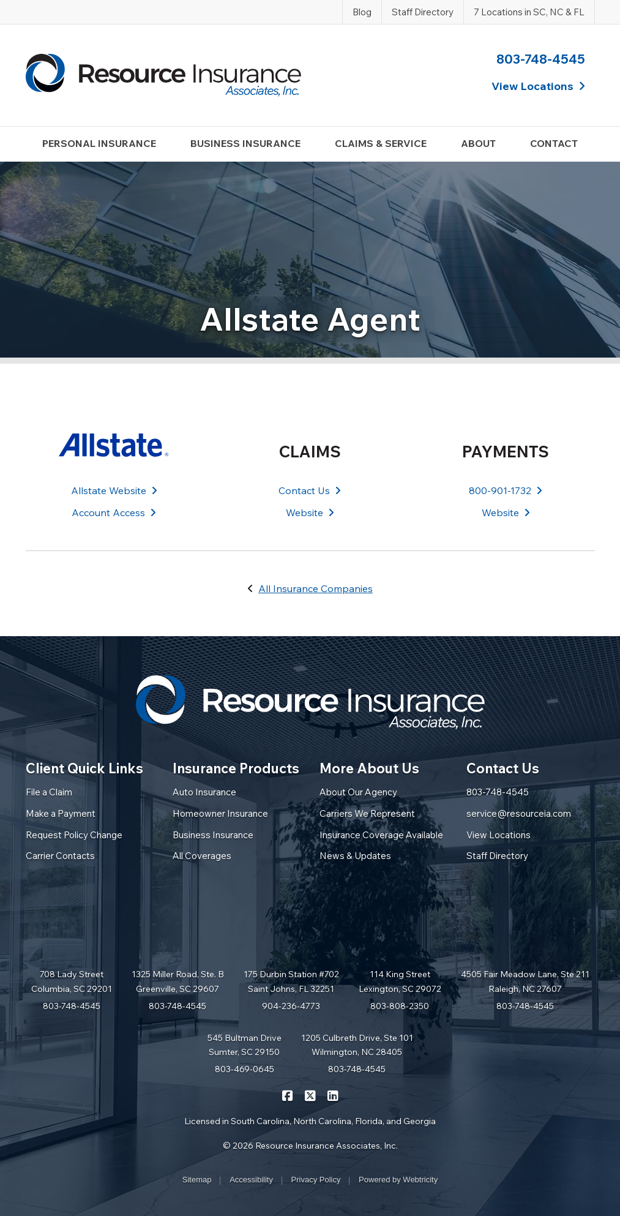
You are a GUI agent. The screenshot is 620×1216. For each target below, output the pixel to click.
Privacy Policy (316, 1179)
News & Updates (355, 855)
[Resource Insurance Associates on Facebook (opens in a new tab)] (287, 1095)
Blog (362, 12)
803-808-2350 (399, 1005)
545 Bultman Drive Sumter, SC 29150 (244, 1045)
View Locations (498, 835)
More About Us (369, 768)
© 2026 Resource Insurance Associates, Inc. (310, 1145)
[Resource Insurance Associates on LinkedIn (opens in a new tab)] (333, 1095)
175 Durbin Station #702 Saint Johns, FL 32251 (291, 981)
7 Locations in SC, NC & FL (529, 12)
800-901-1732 (505, 490)
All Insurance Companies (315, 588)
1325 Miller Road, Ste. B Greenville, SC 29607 (178, 981)
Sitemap (197, 1179)
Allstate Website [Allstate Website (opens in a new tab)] (114, 490)
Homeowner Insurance (220, 813)
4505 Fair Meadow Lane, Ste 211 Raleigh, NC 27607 (525, 981)
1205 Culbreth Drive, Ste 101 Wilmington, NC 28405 (357, 1045)
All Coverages (202, 855)
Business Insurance (213, 835)
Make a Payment (60, 813)
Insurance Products (236, 768)
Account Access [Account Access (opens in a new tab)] (114, 512)
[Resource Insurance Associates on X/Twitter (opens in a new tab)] (310, 1095)
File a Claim (49, 792)
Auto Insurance (204, 792)
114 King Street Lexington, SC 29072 (400, 981)
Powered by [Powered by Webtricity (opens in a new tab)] (398, 1179)
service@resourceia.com (518, 813)
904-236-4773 (291, 1005)
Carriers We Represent (367, 813)
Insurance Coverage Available (381, 835)
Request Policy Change (74, 835)
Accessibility (251, 1179)
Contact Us (309, 490)
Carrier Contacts (60, 855)
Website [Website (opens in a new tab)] (310, 512)
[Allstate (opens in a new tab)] (114, 445)
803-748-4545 (540, 59)
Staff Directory (423, 12)
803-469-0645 (244, 1069)
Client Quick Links (84, 768)
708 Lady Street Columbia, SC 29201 (71, 981)
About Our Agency (358, 792)
